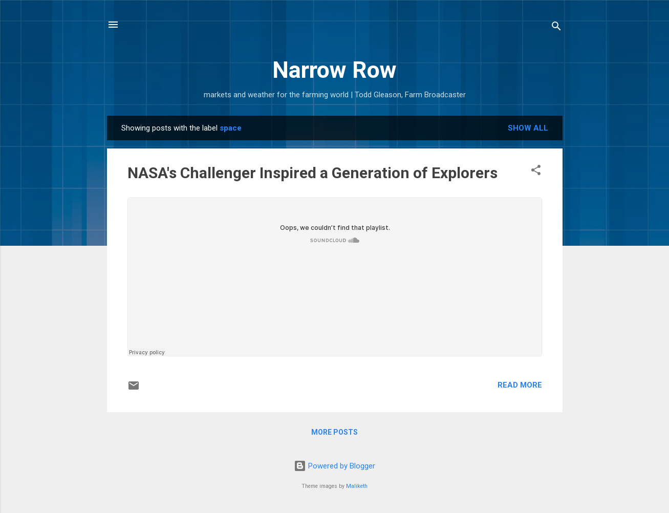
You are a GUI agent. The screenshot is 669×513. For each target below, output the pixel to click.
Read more (520, 385)
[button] (536, 172)
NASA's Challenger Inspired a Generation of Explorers (312, 173)
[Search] (556, 28)
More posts (334, 432)
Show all (528, 128)
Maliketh (357, 486)
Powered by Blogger (334, 466)
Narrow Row (334, 69)
